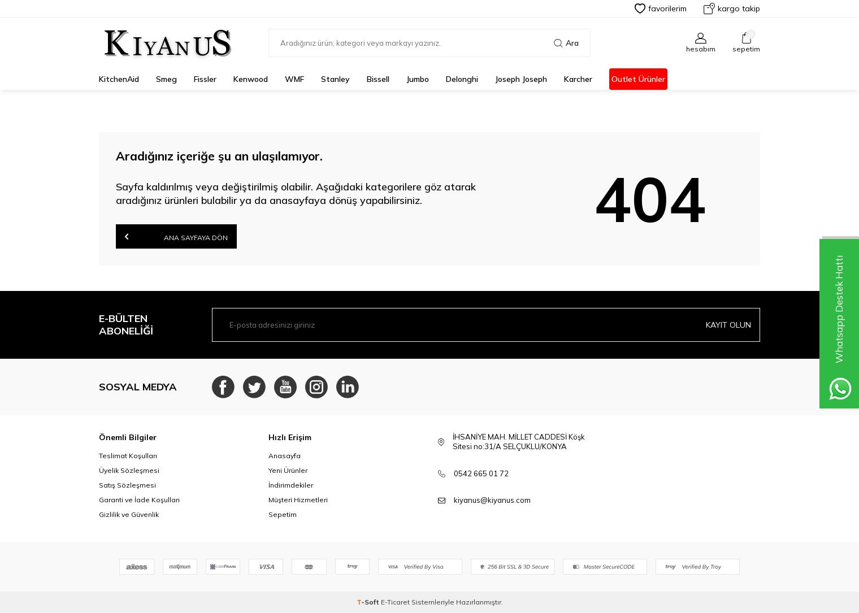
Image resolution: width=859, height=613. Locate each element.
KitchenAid (119, 79)
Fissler (205, 79)
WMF (294, 79)
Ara (566, 43)
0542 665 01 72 (481, 473)
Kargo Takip (732, 8)
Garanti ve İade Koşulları (139, 499)
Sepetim (282, 514)
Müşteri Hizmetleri (298, 499)
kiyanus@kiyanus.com (492, 500)
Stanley (335, 79)
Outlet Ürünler (638, 79)
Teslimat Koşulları (128, 455)
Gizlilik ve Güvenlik (129, 514)
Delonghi (462, 79)
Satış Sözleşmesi (127, 485)
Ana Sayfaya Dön (176, 236)
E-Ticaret (395, 602)
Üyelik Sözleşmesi (129, 470)
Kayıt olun (728, 325)
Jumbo (417, 79)
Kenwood (250, 79)
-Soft (369, 602)
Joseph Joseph (521, 79)
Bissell (378, 79)
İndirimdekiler (290, 485)
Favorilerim (661, 8)
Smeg (166, 79)
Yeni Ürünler (287, 470)
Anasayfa (284, 455)
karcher (578, 79)
